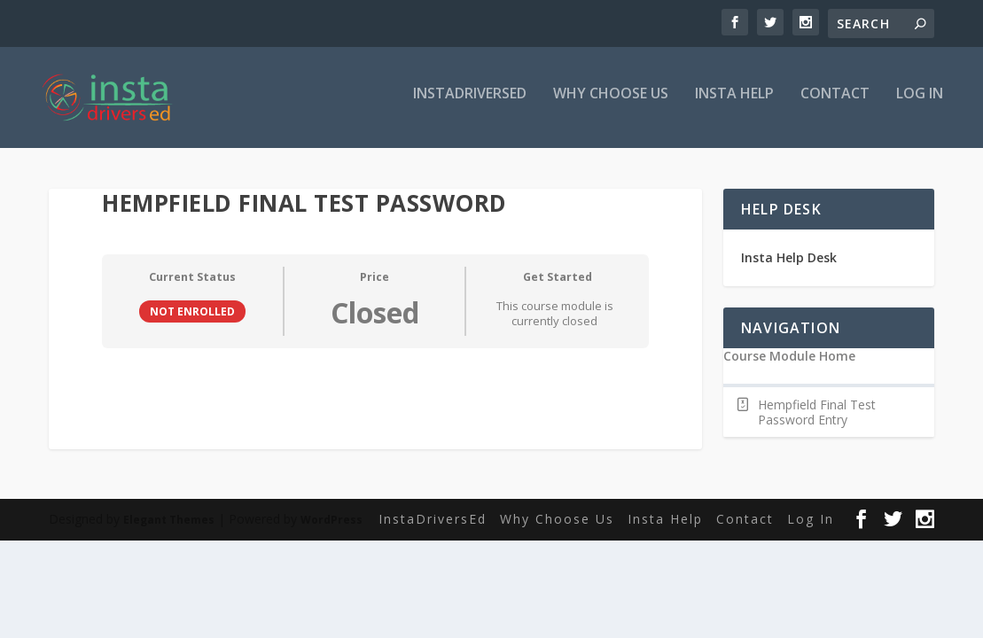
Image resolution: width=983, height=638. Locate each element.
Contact (835, 103)
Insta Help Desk (789, 261)
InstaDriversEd (470, 103)
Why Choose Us (610, 103)
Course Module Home (789, 360)
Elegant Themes (169, 523)
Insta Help (734, 103)
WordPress (331, 523)
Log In (919, 103)
